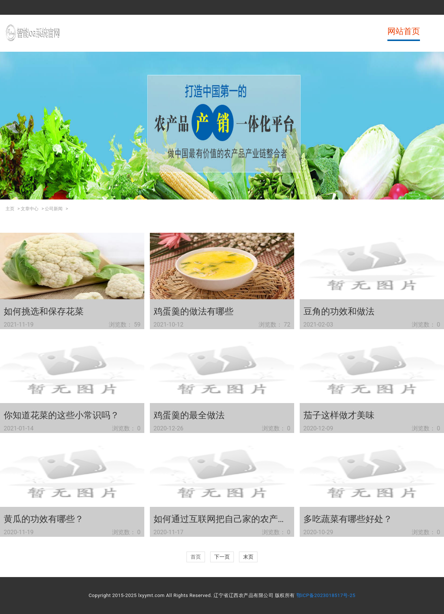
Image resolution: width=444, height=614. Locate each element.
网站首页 (403, 31)
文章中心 (29, 208)
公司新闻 (54, 208)
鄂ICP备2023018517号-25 (326, 595)
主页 (10, 208)
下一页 (222, 557)
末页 (248, 557)
